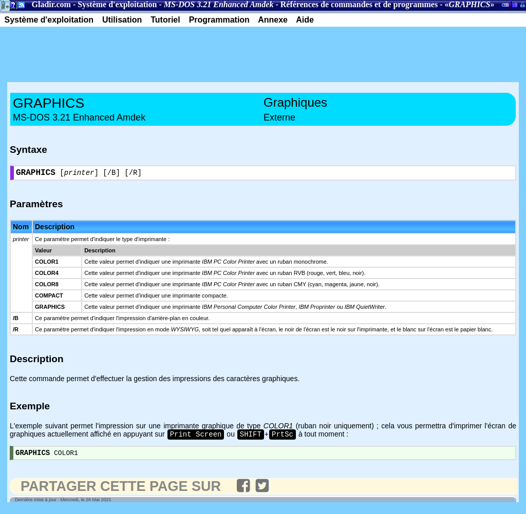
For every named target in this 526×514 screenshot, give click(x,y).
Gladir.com (51, 4)
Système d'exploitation (117, 4)
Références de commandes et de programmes (359, 4)
